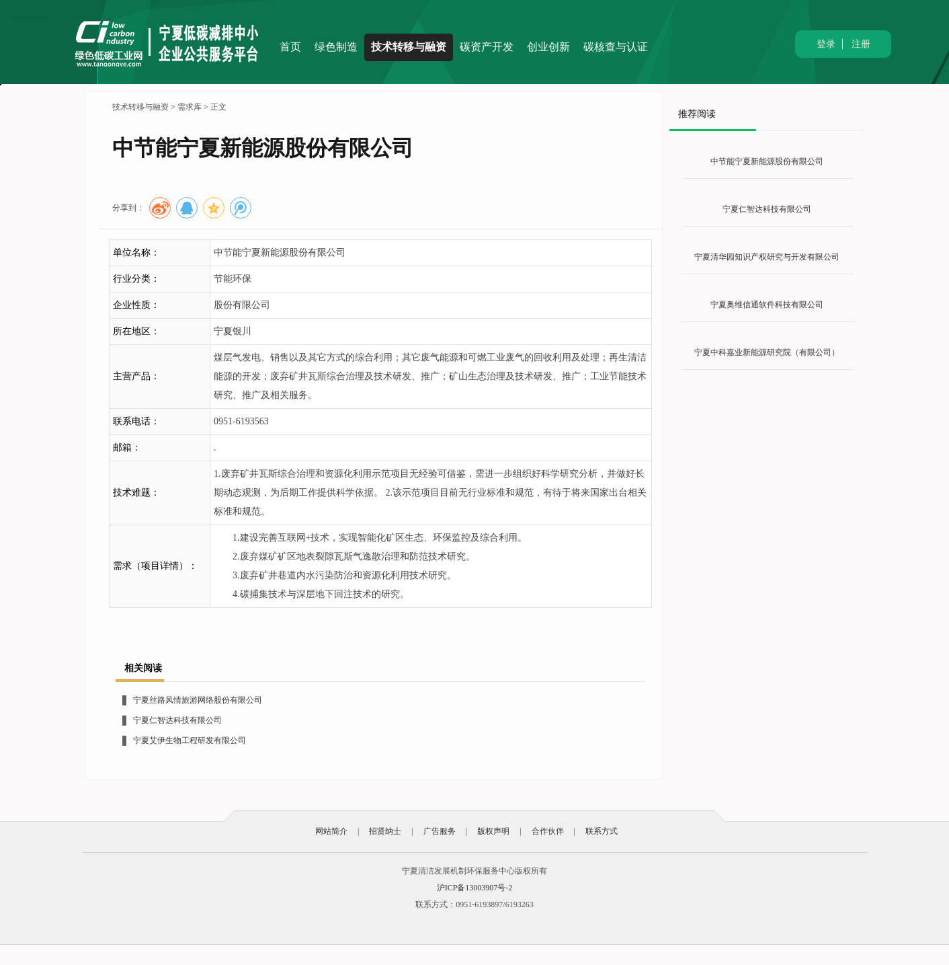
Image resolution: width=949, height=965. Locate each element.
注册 (861, 44)
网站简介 (331, 831)
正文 (218, 107)
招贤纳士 (385, 831)
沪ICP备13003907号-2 (475, 887)
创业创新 (548, 46)
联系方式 (601, 831)
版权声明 (493, 831)
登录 (826, 44)
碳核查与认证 (615, 46)
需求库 (189, 107)
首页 (290, 46)
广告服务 (439, 831)
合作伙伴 (548, 831)
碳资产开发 (486, 46)
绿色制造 (336, 46)
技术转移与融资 (408, 46)
